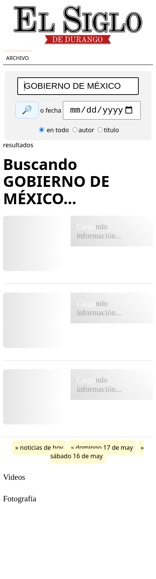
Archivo (17, 58)
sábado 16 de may (76, 458)
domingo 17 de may (104, 449)
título (108, 132)
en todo (54, 132)
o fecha (50, 112)
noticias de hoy (41, 449)
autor (83, 132)
